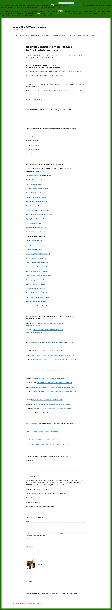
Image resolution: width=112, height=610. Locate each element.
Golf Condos (65, 35)
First (27, 526)
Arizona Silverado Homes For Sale (37, 188)
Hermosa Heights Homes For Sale (36, 306)
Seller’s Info (34, 35)
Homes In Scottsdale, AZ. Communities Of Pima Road (52, 355)
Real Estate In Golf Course (44, 440)
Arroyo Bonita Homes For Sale (35, 193)
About (84, 35)
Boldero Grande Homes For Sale (36, 227)
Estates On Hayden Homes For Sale (37, 293)
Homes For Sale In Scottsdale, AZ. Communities (47, 323)
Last (58, 526)
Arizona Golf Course (45, 431)
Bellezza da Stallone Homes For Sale (37, 210)
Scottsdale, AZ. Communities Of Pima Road (47, 351)
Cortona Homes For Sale (34, 249)
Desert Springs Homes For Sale (36, 280)
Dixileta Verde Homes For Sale (35, 288)
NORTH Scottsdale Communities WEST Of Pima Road (55, 342)
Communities (45, 35)
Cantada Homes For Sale (34, 240)
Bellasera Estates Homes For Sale (37, 201)
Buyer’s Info (23, 35)
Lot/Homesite (77, 35)
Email (28, 529)
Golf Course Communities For (54, 382)
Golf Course (46, 400)
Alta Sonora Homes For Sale (35, 175)
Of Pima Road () (34, 325)
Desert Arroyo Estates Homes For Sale (38, 254)
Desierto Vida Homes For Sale (35, 284)
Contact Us (93, 35)
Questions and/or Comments (34, 538)
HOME (36, 56)
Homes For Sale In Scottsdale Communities (48, 329)
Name (28, 521)
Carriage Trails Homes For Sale (36, 245)
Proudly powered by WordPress (36, 603)
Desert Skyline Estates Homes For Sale (38, 275)
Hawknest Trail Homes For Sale (36, 301)
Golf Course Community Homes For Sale (47, 444)
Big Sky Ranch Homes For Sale (36, 219)
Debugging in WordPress (76, 5)
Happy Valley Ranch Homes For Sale (37, 297)
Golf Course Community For (53, 404)
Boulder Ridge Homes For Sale (36, 232)
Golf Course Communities (47, 378)
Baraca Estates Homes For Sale (36, 197)
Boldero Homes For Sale (34, 223)
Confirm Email (60, 533)
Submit (29, 547)
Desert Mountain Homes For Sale (36, 271)
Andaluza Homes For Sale (34, 180)
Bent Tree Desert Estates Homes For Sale (39, 214)
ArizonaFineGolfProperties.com (29, 27)
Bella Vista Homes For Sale (34, 206)
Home (15, 35)
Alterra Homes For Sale (33, 184)
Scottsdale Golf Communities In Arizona (49, 56)
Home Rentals (56, 35)
